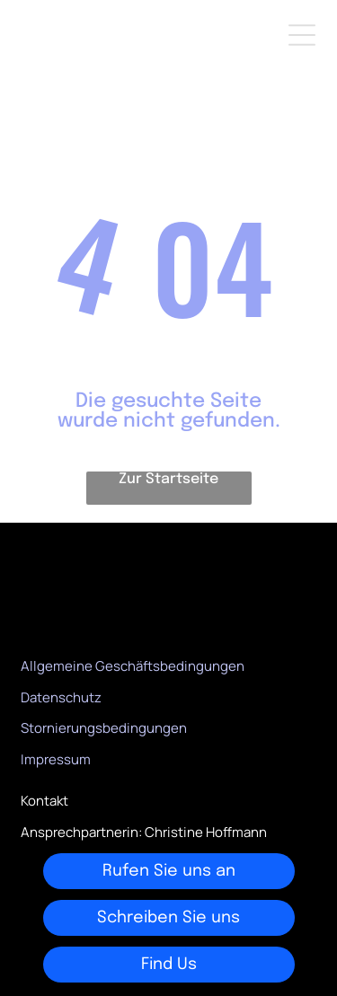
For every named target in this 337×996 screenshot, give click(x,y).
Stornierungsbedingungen (104, 727)
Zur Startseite (168, 479)
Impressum (56, 759)
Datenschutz (61, 697)
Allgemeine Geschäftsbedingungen (132, 666)
